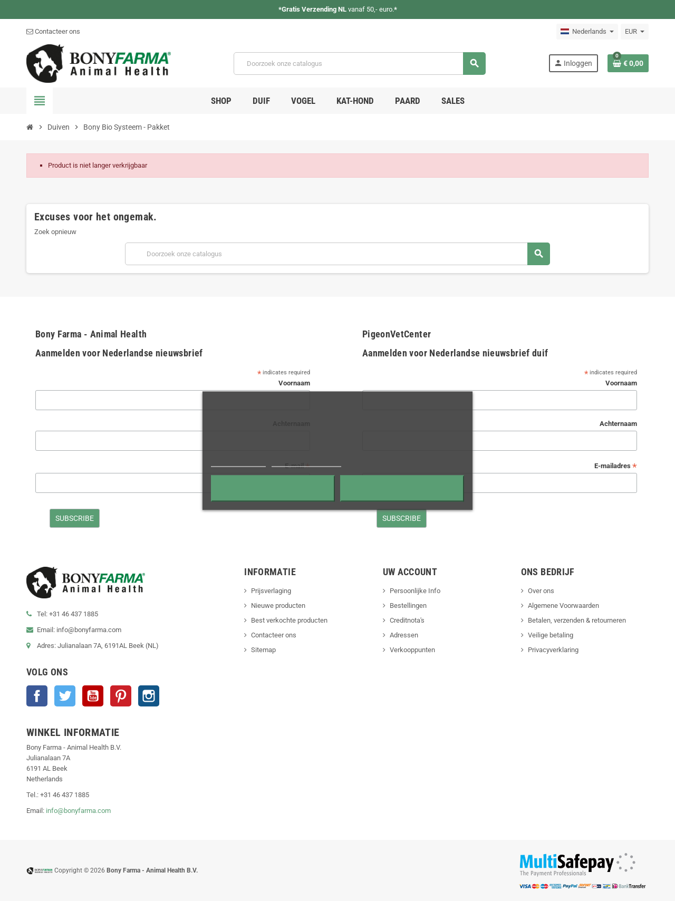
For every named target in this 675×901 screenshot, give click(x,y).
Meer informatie (238, 461)
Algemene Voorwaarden (563, 605)
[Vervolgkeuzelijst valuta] (635, 32)
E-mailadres (615, 466)
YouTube (92, 695)
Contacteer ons (53, 31)
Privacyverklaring (553, 650)
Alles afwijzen (273, 488)
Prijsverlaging (271, 591)
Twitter (64, 695)
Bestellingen (408, 605)
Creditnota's (407, 620)
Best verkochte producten (289, 620)
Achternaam (291, 424)
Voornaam (294, 383)
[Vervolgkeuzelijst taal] (587, 32)
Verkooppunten (412, 650)
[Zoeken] (359, 63)
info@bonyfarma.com (78, 811)
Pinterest (120, 695)
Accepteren (402, 488)
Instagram (148, 695)
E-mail (297, 466)
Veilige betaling (550, 635)
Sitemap (263, 650)
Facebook (36, 695)
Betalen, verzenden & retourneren (577, 620)
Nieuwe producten (278, 605)
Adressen (404, 635)
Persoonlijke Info (415, 591)
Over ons (541, 591)
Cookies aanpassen (306, 461)
